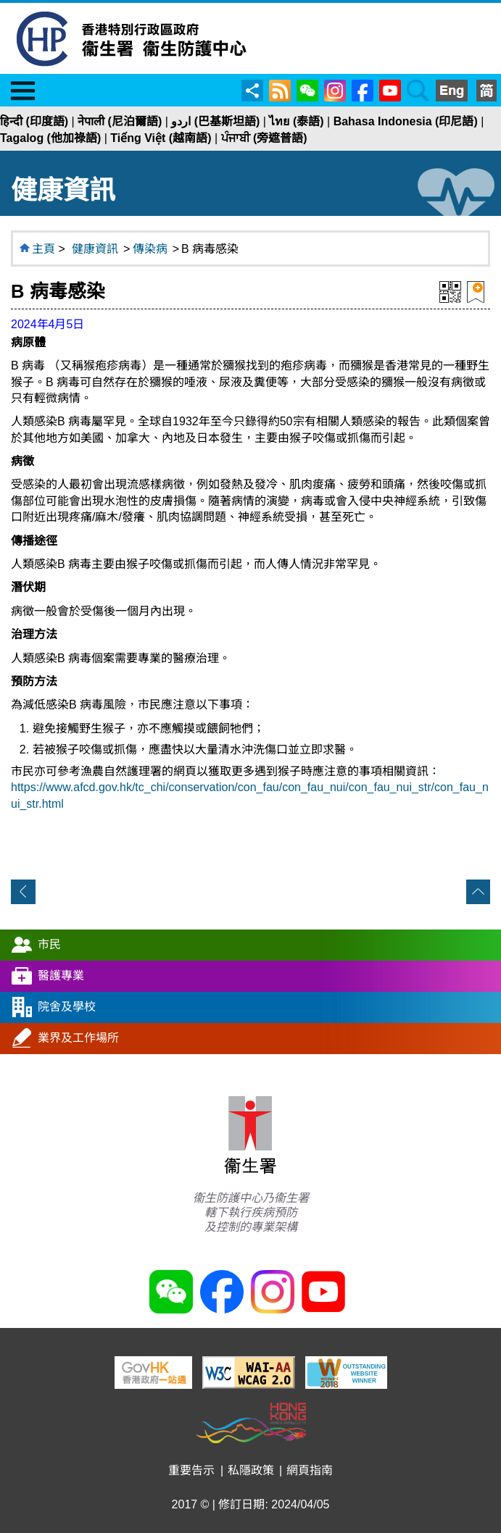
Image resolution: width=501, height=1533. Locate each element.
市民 (49, 944)
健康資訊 (95, 249)
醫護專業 (61, 975)
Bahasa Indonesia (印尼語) (406, 121)
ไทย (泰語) (296, 121)
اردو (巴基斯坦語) (215, 121)
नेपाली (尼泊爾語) (120, 121)
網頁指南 (309, 1470)
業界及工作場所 (78, 1038)
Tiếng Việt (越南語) (160, 138)
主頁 (43, 249)
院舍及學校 (67, 1007)
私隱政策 (251, 1470)
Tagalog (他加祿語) (50, 138)
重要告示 (191, 1470)
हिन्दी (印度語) (34, 121)
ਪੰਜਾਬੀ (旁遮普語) (264, 138)
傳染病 (150, 249)
